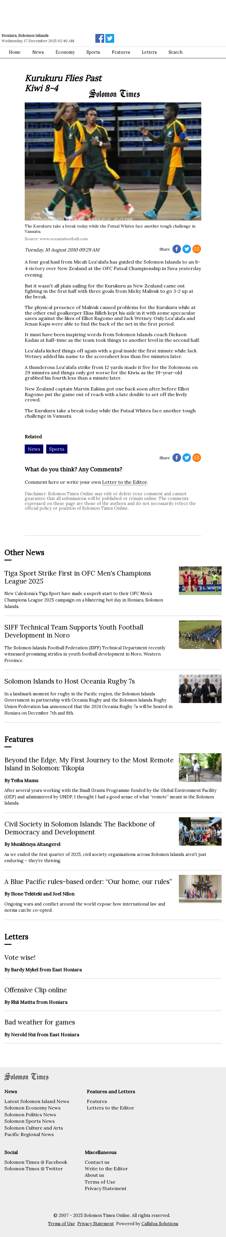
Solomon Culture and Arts (33, 1128)
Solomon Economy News (32, 1108)
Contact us (97, 1162)
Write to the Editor (106, 1168)
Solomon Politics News (30, 1114)
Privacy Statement (106, 1188)
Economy (65, 52)
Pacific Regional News (29, 1134)
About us (94, 1175)
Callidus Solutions (160, 1223)
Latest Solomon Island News (36, 1101)
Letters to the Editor (110, 1108)
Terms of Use (100, 1182)
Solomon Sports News (29, 1121)
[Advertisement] (84, 16)
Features (97, 1101)
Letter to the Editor (124, 482)
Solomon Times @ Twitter (33, 1168)
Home (15, 52)
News (38, 52)
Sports (93, 52)
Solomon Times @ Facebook (35, 1162)
